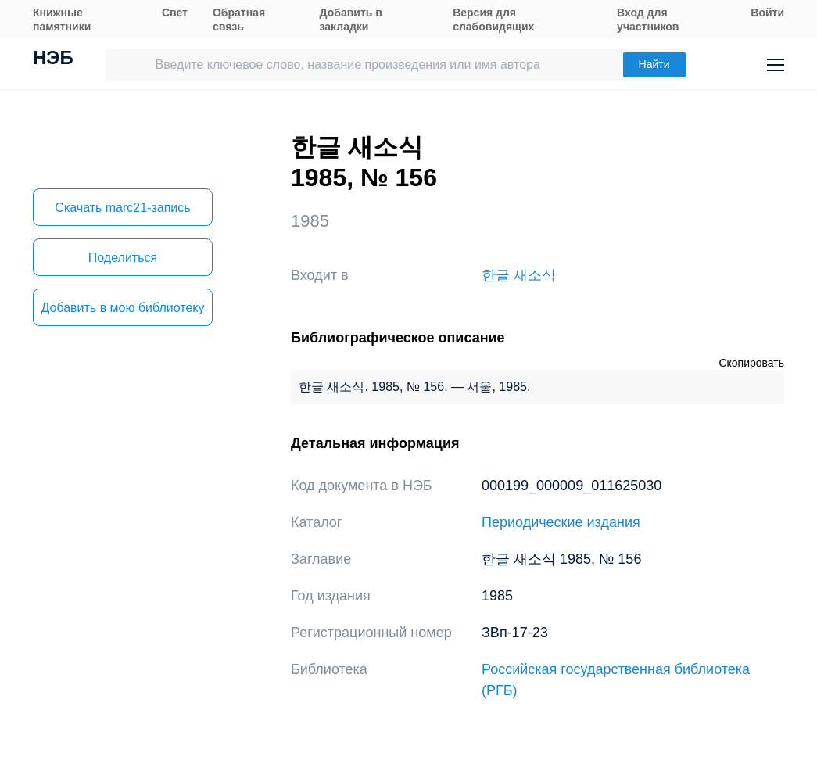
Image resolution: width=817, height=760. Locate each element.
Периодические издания (561, 522)
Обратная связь (239, 19)
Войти (767, 12)
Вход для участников (648, 19)
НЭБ (53, 59)
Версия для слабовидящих (493, 19)
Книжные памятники (62, 19)
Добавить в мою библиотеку (122, 307)
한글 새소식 (519, 275)
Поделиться (122, 257)
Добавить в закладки (351, 19)
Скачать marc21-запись (122, 207)
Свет (175, 12)
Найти (654, 64)
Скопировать (751, 363)
